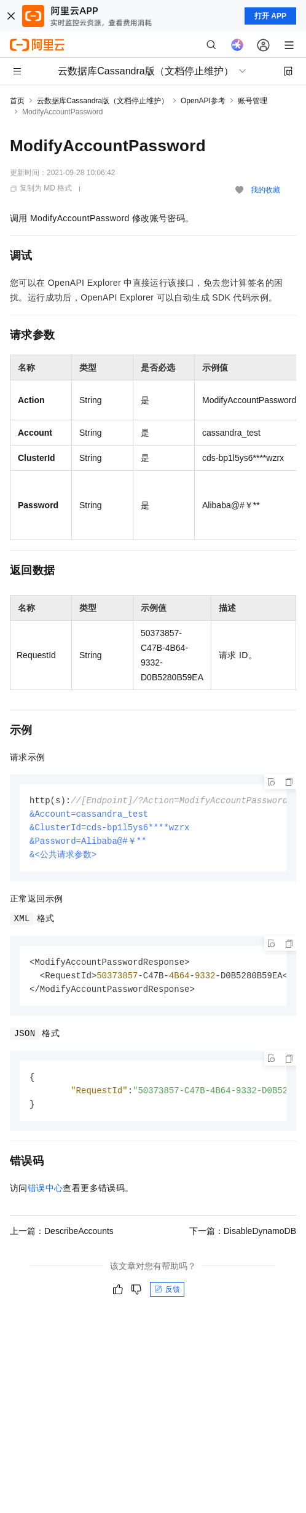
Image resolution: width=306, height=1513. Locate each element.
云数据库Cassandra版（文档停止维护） (102, 100)
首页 (17, 100)
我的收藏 (265, 190)
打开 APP (270, 16)
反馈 (167, 1296)
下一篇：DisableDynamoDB (242, 1238)
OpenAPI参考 (203, 100)
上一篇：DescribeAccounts (62, 1238)
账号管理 (252, 100)
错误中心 (45, 1195)
